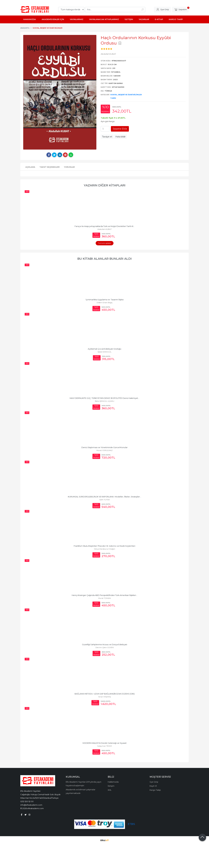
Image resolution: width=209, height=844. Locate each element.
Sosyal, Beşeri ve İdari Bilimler (126, 95)
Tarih (113, 98)
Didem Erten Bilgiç (104, 302)
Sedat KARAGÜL (104, 352)
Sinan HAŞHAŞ (104, 697)
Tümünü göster (104, 243)
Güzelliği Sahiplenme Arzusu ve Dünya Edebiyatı (104, 644)
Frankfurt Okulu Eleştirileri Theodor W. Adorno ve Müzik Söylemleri (104, 546)
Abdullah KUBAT (104, 229)
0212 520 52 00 (27, 801)
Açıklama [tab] (30, 167)
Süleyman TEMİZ (104, 746)
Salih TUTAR (104, 500)
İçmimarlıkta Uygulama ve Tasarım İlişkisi (105, 300)
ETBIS (131, 824)
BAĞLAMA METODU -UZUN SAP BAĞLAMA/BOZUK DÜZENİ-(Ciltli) (105, 694)
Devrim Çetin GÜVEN (105, 647)
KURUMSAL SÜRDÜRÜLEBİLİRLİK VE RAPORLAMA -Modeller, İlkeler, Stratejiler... (104, 497)
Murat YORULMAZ (104, 450)
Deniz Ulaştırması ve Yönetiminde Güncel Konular (104, 447)
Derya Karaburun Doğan (104, 549)
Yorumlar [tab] (69, 167)
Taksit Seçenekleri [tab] (49, 167)
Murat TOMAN (104, 598)
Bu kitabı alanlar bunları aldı (104, 258)
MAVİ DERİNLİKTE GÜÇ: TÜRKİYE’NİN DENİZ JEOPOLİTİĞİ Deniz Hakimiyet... (104, 398)
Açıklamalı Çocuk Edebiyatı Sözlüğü (104, 349)
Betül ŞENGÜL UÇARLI (104, 401)
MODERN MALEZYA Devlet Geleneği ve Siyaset (105, 743)
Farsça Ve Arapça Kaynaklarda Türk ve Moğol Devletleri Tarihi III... (105, 226)
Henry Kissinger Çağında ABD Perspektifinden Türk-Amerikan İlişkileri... (104, 595)
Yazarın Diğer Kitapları (104, 185)
